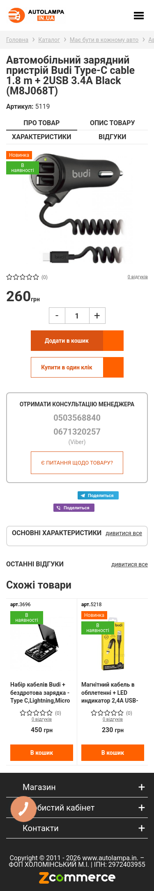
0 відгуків (42, 719)
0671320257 (77, 432)
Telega (98, 495)
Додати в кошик (67, 340)
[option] (77, 208)
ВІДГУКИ (112, 137)
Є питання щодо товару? (77, 463)
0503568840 (77, 418)
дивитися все (124, 533)
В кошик (41, 752)
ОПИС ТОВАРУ (112, 123)
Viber (73, 508)
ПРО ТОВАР (41, 123)
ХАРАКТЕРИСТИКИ (41, 137)
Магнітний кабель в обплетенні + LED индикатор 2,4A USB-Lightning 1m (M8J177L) (109, 692)
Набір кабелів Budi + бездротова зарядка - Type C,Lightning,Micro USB (40, 692)
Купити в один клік (66, 367)
